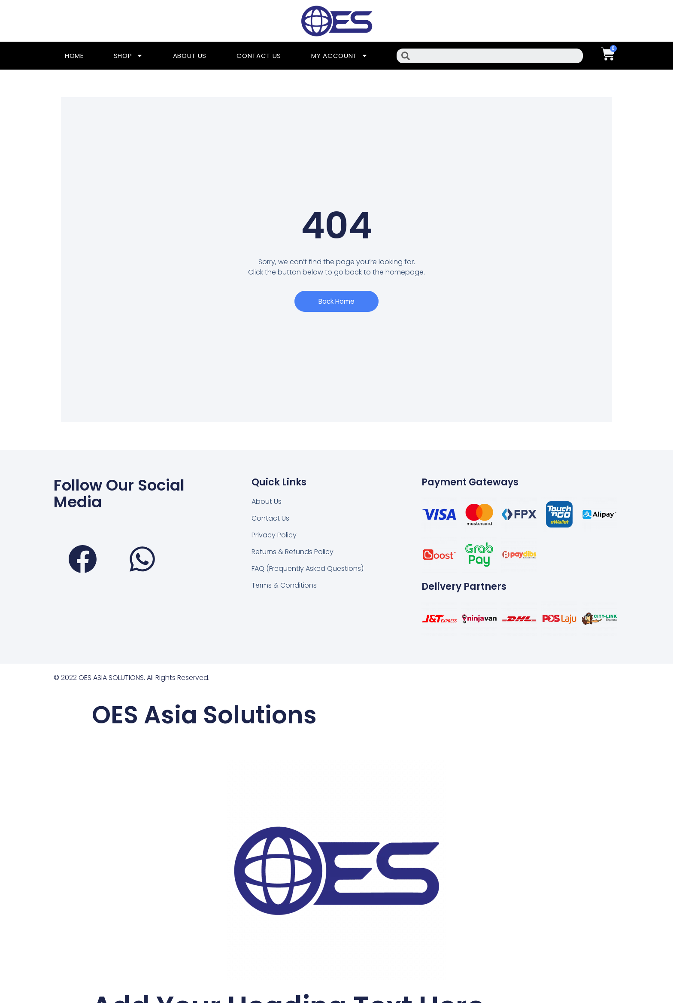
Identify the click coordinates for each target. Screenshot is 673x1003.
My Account (339, 55)
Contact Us (258, 55)
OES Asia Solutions (221, 714)
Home (74, 55)
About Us (190, 55)
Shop (128, 55)
